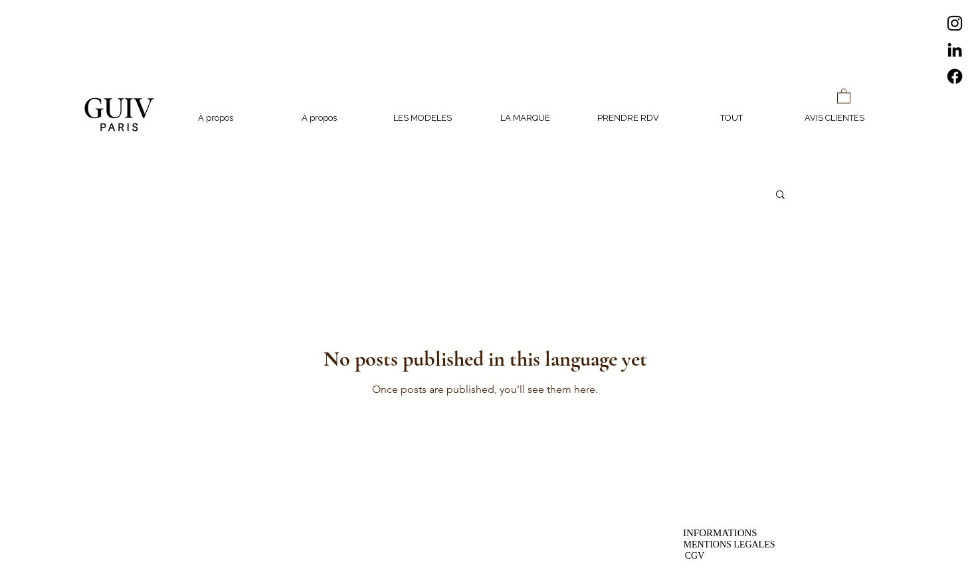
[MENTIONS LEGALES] (729, 544)
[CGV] (694, 556)
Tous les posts (202, 193)
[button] (843, 96)
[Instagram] (955, 23)
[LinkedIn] (955, 50)
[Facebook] (955, 76)
